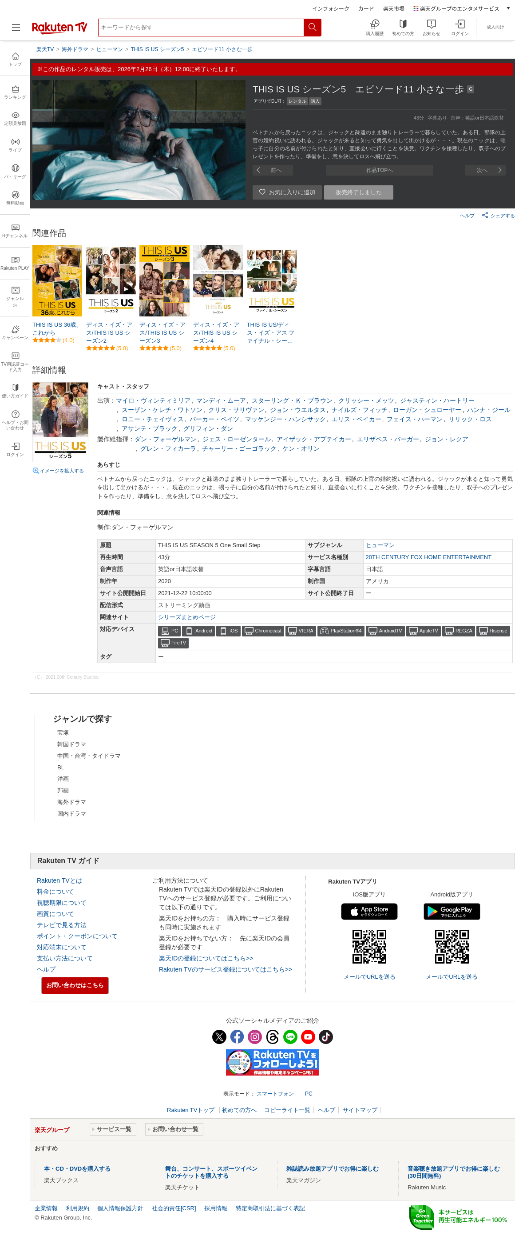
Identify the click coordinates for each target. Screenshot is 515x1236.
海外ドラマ (71, 802)
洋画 (63, 779)
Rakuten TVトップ (191, 1110)
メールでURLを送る (370, 976)
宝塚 (63, 732)
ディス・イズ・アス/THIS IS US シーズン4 (216, 332)
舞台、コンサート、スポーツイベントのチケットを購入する (211, 1172)
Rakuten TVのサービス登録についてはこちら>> (225, 969)
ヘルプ (467, 215)
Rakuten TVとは (59, 880)
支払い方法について (65, 958)
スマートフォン (275, 1094)
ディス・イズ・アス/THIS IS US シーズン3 (162, 332)
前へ (276, 170)
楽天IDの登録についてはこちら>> (206, 958)
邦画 (63, 790)
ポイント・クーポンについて (77, 936)
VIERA (306, 630)
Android (203, 630)
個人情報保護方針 (120, 1208)
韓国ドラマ (71, 744)
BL (60, 767)
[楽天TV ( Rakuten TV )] (59, 32)
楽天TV (45, 49)
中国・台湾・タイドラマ (89, 755)
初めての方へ (239, 1110)
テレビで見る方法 (62, 924)
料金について (55, 891)
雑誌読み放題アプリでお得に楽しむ (332, 1168)
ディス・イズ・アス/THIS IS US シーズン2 (109, 332)
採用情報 (215, 1208)
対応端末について (62, 947)
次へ (482, 170)
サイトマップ (360, 1110)
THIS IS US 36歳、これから (57, 328)
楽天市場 (393, 8)
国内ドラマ (71, 813)
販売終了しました (359, 192)
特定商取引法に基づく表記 (270, 1208)
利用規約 (77, 1208)
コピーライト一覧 (287, 1110)
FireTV (178, 642)
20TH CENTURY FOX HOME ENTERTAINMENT (429, 557)
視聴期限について (62, 902)
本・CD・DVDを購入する (77, 1168)
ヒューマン (380, 545)
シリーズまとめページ (187, 617)
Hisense (498, 630)
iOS (234, 630)
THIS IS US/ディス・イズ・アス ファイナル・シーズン (271, 333)
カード (366, 8)
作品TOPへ (379, 170)
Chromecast (268, 630)
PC (174, 630)
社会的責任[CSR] (174, 1208)
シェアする (498, 215)
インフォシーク (330, 8)
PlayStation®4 (346, 630)
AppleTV (429, 630)
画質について (55, 913)
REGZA (464, 630)
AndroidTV (390, 630)
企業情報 (46, 1208)
